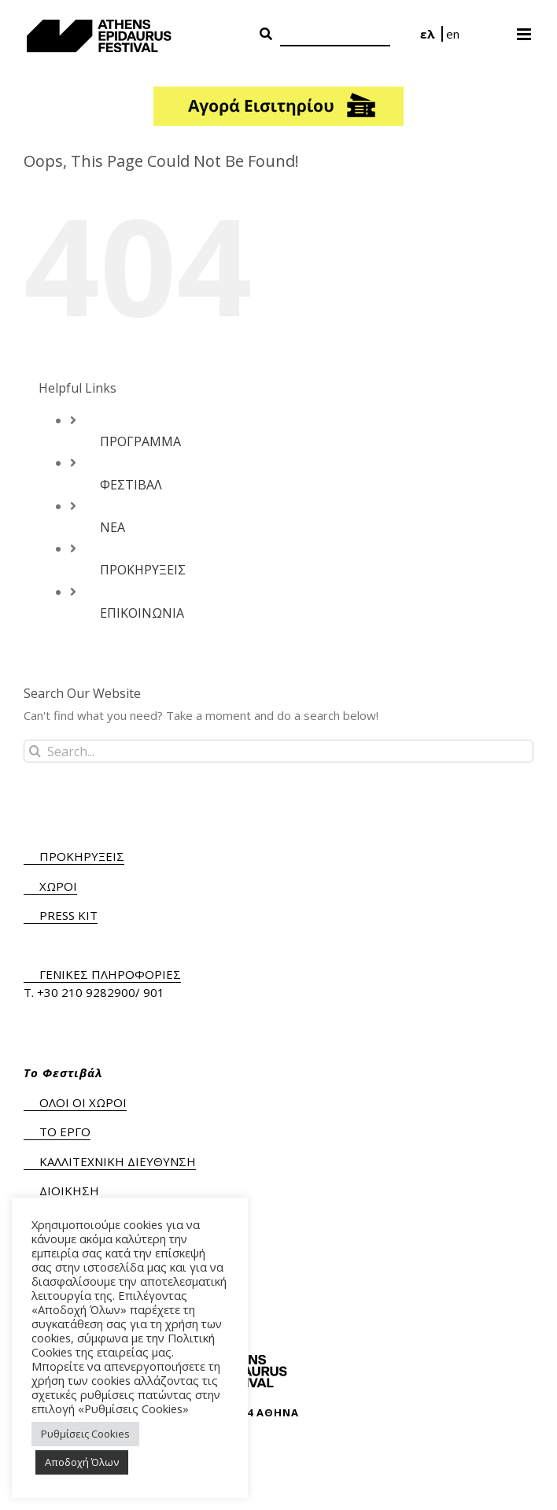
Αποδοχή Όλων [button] (82, 1462)
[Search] (335, 35)
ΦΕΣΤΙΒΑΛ (131, 484)
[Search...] (278, 751)
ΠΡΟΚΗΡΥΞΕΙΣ (143, 569)
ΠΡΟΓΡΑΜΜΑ (140, 441)
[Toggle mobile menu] (525, 29)
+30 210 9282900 (86, 992)
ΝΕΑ (112, 527)
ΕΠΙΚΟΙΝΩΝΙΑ (142, 613)
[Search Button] (266, 34)
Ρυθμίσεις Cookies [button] (85, 1434)
